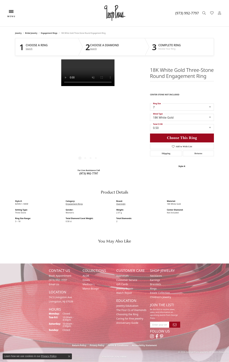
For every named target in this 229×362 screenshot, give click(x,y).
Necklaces (156, 275)
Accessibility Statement (144, 345)
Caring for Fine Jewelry (129, 318)
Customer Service (126, 280)
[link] (187, 13)
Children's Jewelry (160, 297)
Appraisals (122, 275)
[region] (88, 112)
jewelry (18, 33)
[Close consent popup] (69, 356)
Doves (86, 280)
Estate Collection (160, 292)
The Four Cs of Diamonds (131, 310)
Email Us (54, 284)
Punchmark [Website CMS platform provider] (121, 357)
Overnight (121, 204)
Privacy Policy (97, 345)
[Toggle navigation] (11, 13)
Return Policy (79, 345)
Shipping (166, 153)
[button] (204, 13)
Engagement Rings (49, 33)
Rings (153, 288)
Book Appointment (60, 275)
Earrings (155, 280)
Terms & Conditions (118, 345)
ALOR (86, 275)
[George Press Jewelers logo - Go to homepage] (114, 13)
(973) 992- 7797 (58, 280)
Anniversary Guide (127, 322)
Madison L (89, 284)
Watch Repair (124, 292)
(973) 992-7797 (88, 173)
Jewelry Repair (124, 288)
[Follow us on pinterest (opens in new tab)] (161, 336)
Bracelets (155, 284)
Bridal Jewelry (31, 33)
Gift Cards (122, 284)
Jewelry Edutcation (127, 305)
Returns (198, 153)
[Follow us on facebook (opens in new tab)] (157, 336)
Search (29, 49)
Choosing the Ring (127, 314)
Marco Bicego (91, 288)
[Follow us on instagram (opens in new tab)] (152, 336)
